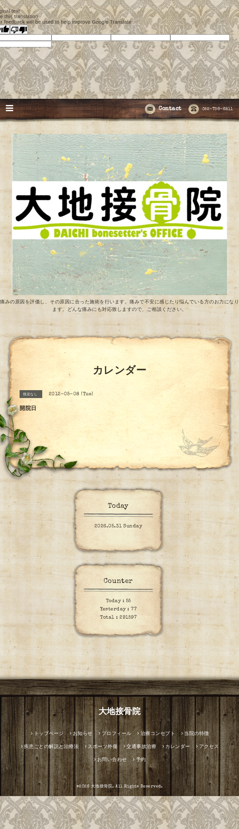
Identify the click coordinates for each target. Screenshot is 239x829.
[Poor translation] (19, 29)
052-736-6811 (211, 109)
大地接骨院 (120, 712)
